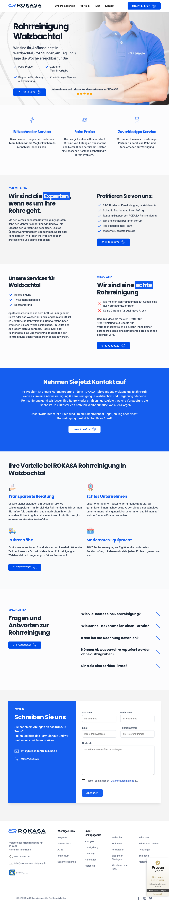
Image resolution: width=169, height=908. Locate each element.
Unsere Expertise (65, 5)
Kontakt (109, 5)
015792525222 (22, 856)
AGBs (60, 849)
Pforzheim (89, 865)
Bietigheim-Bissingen (118, 857)
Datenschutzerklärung (123, 780)
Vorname (87, 712)
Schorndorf (144, 837)
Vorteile (85, 5)
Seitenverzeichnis (66, 861)
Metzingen (144, 861)
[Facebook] (139, 898)
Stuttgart (89, 841)
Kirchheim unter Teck (120, 867)
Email (85, 727)
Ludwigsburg (91, 847)
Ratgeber (62, 837)
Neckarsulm (118, 849)
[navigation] (30, 832)
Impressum (63, 855)
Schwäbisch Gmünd (149, 843)
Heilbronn (117, 843)
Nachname (126, 712)
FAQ (97, 5)
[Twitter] (151, 898)
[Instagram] (145, 898)
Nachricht (87, 743)
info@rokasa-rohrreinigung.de (39, 750)
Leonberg (89, 853)
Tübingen (144, 855)
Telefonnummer (128, 727)
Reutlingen (144, 849)
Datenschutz (64, 843)
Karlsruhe (117, 837)
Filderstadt (90, 859)
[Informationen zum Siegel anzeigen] (158, 894)
